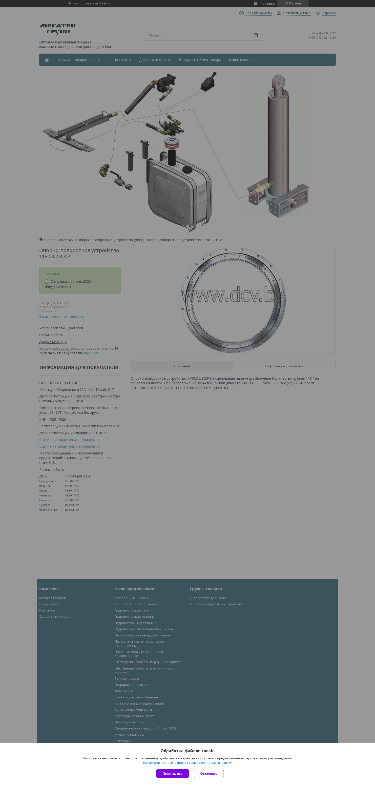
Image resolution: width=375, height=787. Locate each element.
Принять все (173, 773)
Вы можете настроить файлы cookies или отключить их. (186, 763)
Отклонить (208, 773)
